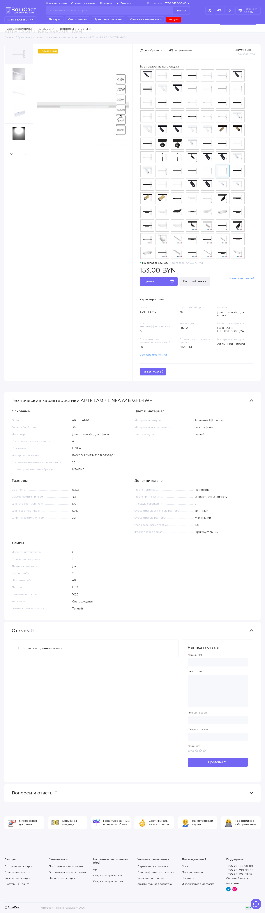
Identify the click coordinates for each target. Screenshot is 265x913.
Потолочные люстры (18, 866)
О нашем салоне (56, 3)
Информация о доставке (198, 883)
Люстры (55, 19)
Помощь (124, 3)
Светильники (77, 19)
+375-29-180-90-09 (168, 3)
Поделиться (153, 371)
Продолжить (217, 762)
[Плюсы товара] (218, 720)
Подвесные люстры (17, 872)
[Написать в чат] (256, 904)
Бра (95, 869)
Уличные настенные (150, 877)
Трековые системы (108, 19)
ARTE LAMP (243, 50)
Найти (181, 10)
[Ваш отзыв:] (218, 691)
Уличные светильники (146, 19)
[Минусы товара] (218, 737)
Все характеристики (153, 354)
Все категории (20, 19)
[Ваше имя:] (218, 662)
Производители (192, 872)
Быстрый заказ (194, 281)
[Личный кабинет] (209, 10)
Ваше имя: (196, 654)
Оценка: (194, 745)
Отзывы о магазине (83, 3)
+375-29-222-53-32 (239, 874)
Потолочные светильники (66, 866)
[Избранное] (229, 10)
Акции (174, 19)
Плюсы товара (197, 712)
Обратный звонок (237, 878)
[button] (12, 154)
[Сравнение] (219, 10)
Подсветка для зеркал (108, 875)
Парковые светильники (152, 866)
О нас (185, 866)
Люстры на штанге (16, 883)
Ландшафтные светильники (155, 872)
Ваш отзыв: (196, 671)
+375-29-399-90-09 (239, 870)
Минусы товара (198, 729)
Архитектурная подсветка (154, 883)
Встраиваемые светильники (67, 872)
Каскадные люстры (17, 877)
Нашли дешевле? (241, 278)
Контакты (106, 3)
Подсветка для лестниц (108, 881)
